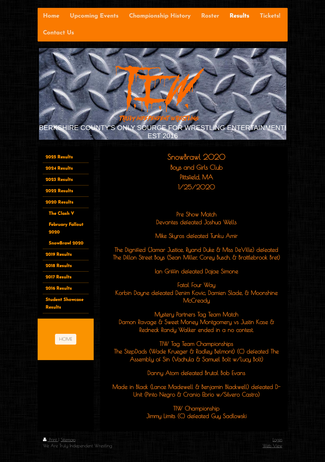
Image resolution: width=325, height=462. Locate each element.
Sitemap (68, 439)
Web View (272, 445)
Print (50, 439)
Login (277, 439)
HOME (65, 338)
